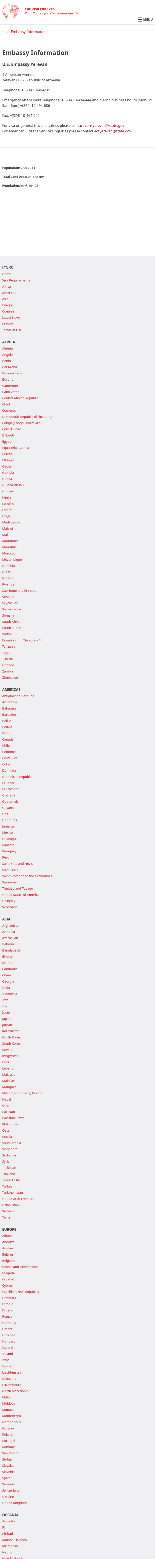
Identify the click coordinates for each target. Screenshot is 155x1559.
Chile (6, 745)
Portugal (8, 1441)
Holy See (8, 1335)
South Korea (11, 1043)
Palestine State (13, 1118)
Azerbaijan (10, 938)
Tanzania (8, 646)
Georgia (8, 981)
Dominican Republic (17, 777)
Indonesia (9, 994)
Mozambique (12, 559)
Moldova (8, 1403)
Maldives (9, 1081)
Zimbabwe (10, 677)
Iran (5, 1000)
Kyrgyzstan (10, 1056)
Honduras (9, 820)
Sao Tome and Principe (19, 590)
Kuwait (7, 1050)
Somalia (8, 615)
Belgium (8, 1260)
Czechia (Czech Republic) (20, 1292)
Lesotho (8, 503)
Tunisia (7, 659)
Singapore (10, 1149)
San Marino (10, 1453)
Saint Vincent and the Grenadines (27, 876)
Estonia (7, 1304)
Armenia (8, 932)
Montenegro (11, 1416)
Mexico (7, 832)
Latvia (6, 1366)
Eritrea (7, 454)
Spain (6, 1478)
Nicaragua (10, 839)
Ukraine (8, 1496)
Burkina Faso (12, 373)
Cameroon (10, 385)
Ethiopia (8, 460)
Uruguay (8, 901)
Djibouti (8, 435)
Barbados (9, 714)
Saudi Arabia (11, 1143)
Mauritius (9, 547)
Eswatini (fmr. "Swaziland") (22, 640)
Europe (7, 305)
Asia (5, 299)
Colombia (9, 752)
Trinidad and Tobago (17, 888)
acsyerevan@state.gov (112, 131)
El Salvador (10, 789)
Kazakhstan (10, 1031)
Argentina (9, 702)
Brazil (6, 733)
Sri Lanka (9, 1155)
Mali (5, 535)
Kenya (6, 497)
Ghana (7, 479)
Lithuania (9, 1378)
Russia (7, 1136)
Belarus (8, 1254)
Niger (6, 572)
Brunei (7, 963)
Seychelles (10, 603)
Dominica (9, 770)
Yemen (7, 1217)
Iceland (7, 1347)
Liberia (7, 510)
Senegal (8, 597)
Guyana (8, 808)
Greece (7, 1329)
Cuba (6, 764)
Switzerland (11, 1490)
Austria (7, 1248)
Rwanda (8, 584)
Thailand (8, 1174)
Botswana (9, 367)
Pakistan (8, 1112)
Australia (8, 1521)
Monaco (8, 1410)
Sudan (7, 634)
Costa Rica (10, 758)
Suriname (9, 882)
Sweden (8, 1484)
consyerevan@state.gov (104, 125)
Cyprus (7, 1285)
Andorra (8, 1242)
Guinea (7, 491)
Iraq (5, 1006)
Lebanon (8, 1068)
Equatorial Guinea (15, 448)
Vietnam (8, 1211)
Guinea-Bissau (13, 485)
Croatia (7, 1279)
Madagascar (11, 522)
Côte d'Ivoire (11, 429)
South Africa (11, 621)
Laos (5, 1062)
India (6, 987)
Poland (7, 1434)
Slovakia (8, 1465)
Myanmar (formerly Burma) (22, 1093)
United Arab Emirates (18, 1199)
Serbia (7, 1459)
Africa (6, 286)
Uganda (8, 665)
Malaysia (8, 1074)
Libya (6, 516)
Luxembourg (11, 1385)
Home (6, 274)
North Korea (11, 1037)
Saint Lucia (10, 870)
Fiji (4, 1527)
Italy (5, 1360)
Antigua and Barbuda (18, 696)
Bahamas (9, 708)
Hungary (8, 1341)
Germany (9, 1323)
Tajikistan (9, 1168)
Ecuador (8, 783)
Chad (6, 404)
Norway (8, 1428)
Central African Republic (20, 398)
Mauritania (10, 541)
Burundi (8, 379)
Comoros (9, 410)
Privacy (7, 324)
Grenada (8, 795)
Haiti (5, 814)
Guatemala (10, 801)
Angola (7, 354)
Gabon (7, 466)
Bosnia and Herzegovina (20, 1267)
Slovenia (8, 1472)
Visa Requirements (16, 280)
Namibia (8, 566)
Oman (7, 1105)
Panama (8, 845)
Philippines (10, 1124)
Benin (6, 361)
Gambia (8, 472)
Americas (9, 293)
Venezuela (10, 907)
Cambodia (10, 969)
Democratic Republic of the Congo (27, 417)
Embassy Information (29, 31)
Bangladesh (11, 950)
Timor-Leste (11, 1180)
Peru (5, 857)
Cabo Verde (11, 392)
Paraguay (9, 851)
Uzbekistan (10, 1205)
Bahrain (8, 944)
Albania (8, 1236)
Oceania (8, 311)
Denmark (9, 1298)
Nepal (6, 1099)
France (7, 1316)
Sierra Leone (11, 609)
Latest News (11, 317)
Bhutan (7, 956)
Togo (6, 653)
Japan (6, 1018)
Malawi (7, 528)
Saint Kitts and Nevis (17, 863)
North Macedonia (15, 1391)
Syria (6, 1161)
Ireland (7, 1354)
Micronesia (10, 1546)
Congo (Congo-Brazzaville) (22, 423)
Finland (7, 1310)
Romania (9, 1447)
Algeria (7, 348)
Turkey (7, 1186)
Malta (6, 1397)
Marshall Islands (14, 1540)
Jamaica (8, 826)
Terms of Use (12, 330)
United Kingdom (14, 1503)
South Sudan (11, 628)
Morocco (8, 553)
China (6, 975)
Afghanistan (11, 925)
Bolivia (7, 727)
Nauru (7, 1552)
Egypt (6, 441)
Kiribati (7, 1533)
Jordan (7, 1025)
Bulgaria (8, 1273)
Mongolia (9, 1087)
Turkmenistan (12, 1192)
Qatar (6, 1130)
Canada (8, 739)
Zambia (7, 671)
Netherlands (11, 1422)
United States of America (20, 895)
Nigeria (7, 578)
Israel (6, 1012)
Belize (6, 721)
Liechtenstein (12, 1372)
